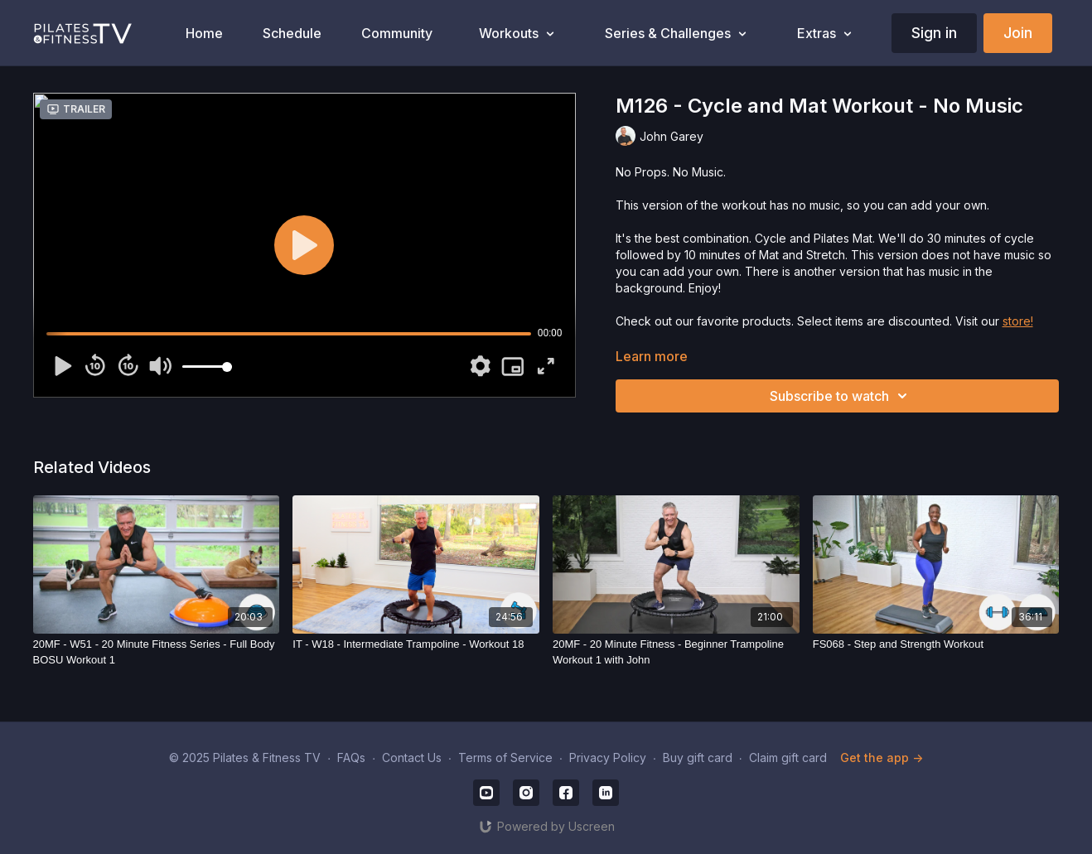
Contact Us (412, 757)
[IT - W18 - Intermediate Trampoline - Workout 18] (415, 644)
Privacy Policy (607, 757)
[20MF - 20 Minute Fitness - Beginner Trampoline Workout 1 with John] (676, 652)
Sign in (934, 32)
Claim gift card (788, 757)
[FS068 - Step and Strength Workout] (936, 644)
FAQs (351, 757)
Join (1017, 32)
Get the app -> (881, 757)
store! (1018, 321)
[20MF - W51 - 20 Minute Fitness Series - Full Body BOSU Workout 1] (156, 652)
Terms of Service (505, 757)
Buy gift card (697, 757)
